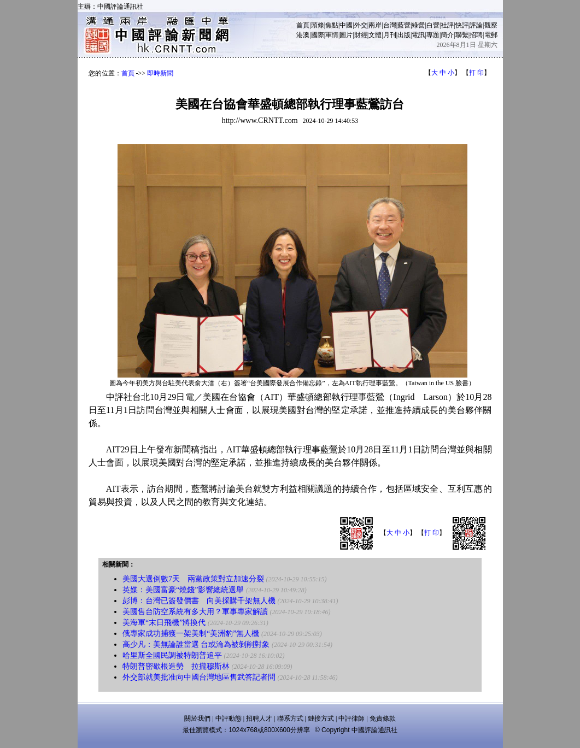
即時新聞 (160, 73)
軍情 (331, 35)
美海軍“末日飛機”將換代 (164, 623)
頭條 (317, 25)
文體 (375, 35)
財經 (360, 35)
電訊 (418, 35)
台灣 (389, 25)
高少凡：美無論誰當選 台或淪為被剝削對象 (196, 644)
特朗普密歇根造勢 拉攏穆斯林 (176, 666)
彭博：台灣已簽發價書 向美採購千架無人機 (199, 601)
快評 (461, 25)
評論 (476, 25)
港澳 (302, 35)
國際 (317, 35)
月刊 (389, 35)
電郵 (490, 35)
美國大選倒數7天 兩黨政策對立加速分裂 (193, 579)
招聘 (476, 35)
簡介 (447, 35)
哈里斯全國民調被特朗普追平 (172, 655)
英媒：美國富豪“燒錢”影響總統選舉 (183, 590)
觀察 (490, 25)
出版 (404, 35)
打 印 (476, 72)
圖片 (346, 35)
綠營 (418, 25)
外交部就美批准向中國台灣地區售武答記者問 (199, 677)
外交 (360, 25)
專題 (433, 35)
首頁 (302, 25)
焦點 (331, 25)
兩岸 (375, 25)
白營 (433, 25)
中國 (346, 25)
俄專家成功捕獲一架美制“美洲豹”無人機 (190, 633)
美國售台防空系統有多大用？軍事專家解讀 (195, 612)
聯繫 (461, 35)
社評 (447, 25)
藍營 (404, 25)
